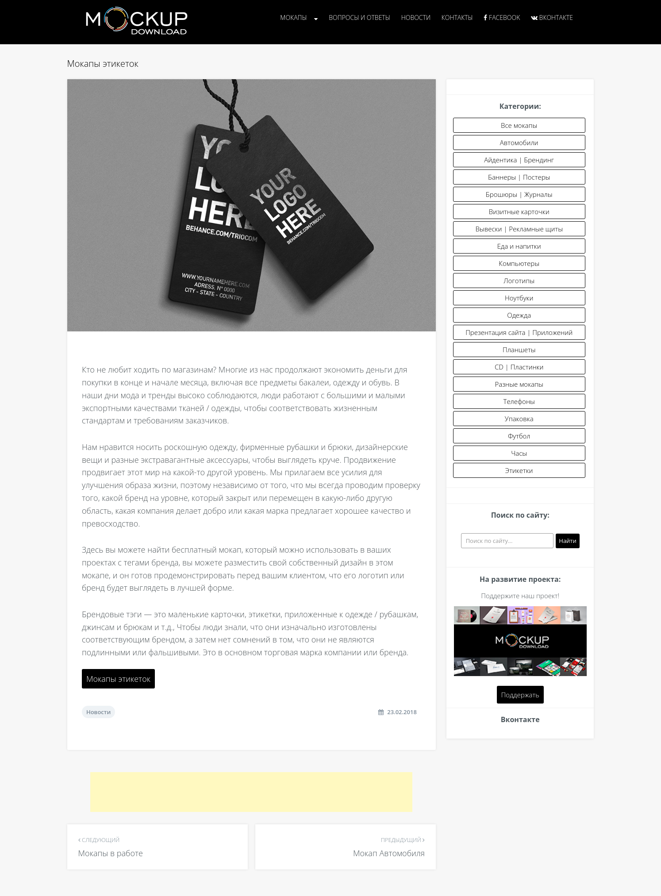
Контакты (457, 17)
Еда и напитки (519, 246)
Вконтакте (552, 17)
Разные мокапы (519, 384)
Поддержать (520, 694)
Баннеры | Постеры (519, 177)
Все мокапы (519, 125)
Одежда (519, 315)
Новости (415, 17)
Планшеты (519, 349)
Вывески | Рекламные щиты (519, 228)
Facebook (502, 17)
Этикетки (519, 470)
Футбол (519, 435)
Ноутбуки (519, 297)
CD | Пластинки (519, 366)
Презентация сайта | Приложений (519, 332)
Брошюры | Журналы (519, 194)
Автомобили (519, 142)
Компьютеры (519, 263)
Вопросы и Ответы (359, 17)
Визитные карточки (519, 211)
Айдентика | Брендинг (519, 159)
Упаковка (519, 418)
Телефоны (519, 401)
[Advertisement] (251, 792)
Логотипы (518, 280)
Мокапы (293, 17)
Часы (519, 453)
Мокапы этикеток (118, 678)
